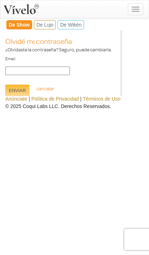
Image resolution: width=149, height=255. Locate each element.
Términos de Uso (102, 99)
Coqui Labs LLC (40, 106)
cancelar (45, 88)
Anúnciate (16, 99)
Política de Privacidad (55, 99)
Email (10, 58)
